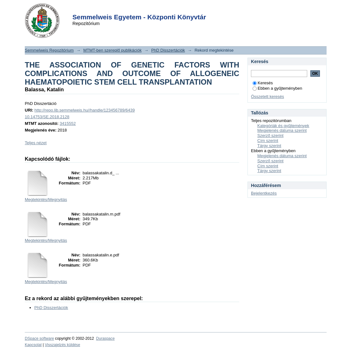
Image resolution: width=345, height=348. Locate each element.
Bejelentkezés (264, 193)
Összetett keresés (267, 96)
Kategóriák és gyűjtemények (283, 125)
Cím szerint (267, 140)
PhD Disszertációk (168, 50)
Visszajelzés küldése (62, 345)
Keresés (263, 83)
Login (161, 9)
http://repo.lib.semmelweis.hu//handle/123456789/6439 (84, 110)
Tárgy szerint (269, 145)
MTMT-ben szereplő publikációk (112, 50)
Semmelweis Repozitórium (49, 50)
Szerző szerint (270, 135)
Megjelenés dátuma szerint (282, 130)
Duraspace (105, 338)
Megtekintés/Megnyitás (46, 199)
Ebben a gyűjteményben (277, 88)
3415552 (68, 123)
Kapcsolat (33, 345)
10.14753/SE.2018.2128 (47, 116)
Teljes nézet (36, 142)
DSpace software (39, 338)
